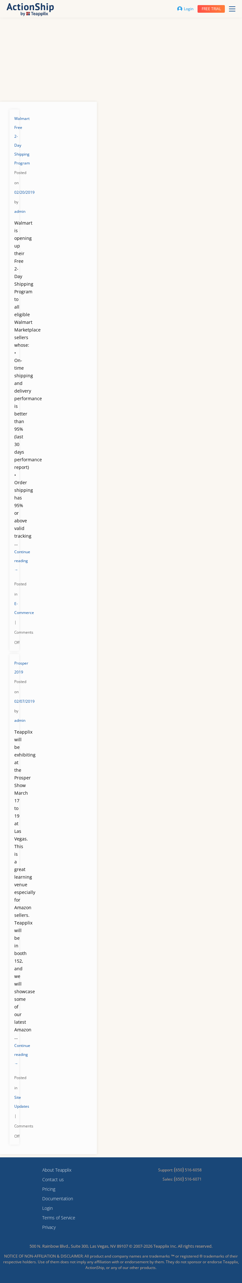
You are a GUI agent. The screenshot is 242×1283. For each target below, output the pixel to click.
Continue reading (22, 560)
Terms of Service (58, 1218)
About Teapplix (56, 1170)
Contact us (53, 1179)
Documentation (57, 1199)
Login (185, 8)
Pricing (48, 1189)
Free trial (211, 8)
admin (19, 211)
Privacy (49, 1227)
